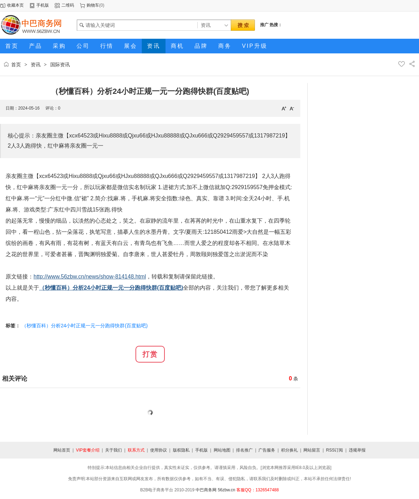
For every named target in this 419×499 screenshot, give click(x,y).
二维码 (67, 5)
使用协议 (158, 450)
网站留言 (311, 450)
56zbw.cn (226, 489)
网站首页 (61, 450)
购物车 (93, 5)
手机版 (42, 5)
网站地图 (222, 450)
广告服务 (266, 450)
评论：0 (52, 108)
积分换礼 (289, 450)
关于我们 (113, 450)
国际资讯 (60, 64)
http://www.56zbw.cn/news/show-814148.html (90, 277)
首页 (16, 64)
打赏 (150, 354)
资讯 (36, 64)
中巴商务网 (206, 489)
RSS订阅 (334, 450)
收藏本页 (15, 5)
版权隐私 (181, 450)
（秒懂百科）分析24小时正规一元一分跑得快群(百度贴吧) (85, 325)
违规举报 (357, 450)
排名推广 (244, 450)
